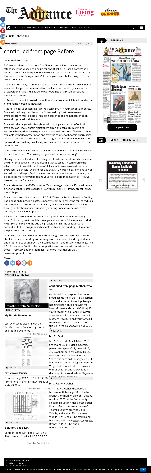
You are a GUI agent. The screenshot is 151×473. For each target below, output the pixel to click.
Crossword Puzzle (16, 373)
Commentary (14, 310)
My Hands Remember (18, 315)
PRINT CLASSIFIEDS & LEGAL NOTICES (43, 27)
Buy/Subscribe (122, 127)
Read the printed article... (15, 271)
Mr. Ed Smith (57, 336)
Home (11, 36)
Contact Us (18, 27)
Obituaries (23, 36)
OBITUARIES (65, 27)
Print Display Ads (80, 27)
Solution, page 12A (17, 427)
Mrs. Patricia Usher (61, 383)
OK (143, 470)
